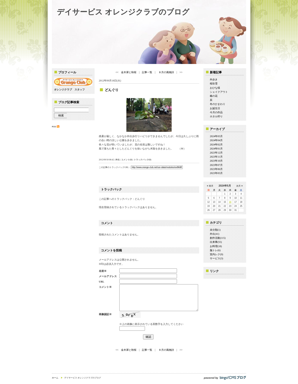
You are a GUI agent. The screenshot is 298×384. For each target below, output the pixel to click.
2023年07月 (216, 165)
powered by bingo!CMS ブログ (225, 378)
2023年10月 (216, 160)
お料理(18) (216, 246)
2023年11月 (216, 156)
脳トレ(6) (215, 250)
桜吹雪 (214, 83)
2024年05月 (216, 136)
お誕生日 (215, 108)
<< (116, 72)
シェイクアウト (219, 91)
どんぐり (111, 90)
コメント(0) (126, 159)
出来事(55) (216, 242)
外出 (117, 159)
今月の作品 (216, 112)
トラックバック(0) (142, 159)
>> (181, 72)
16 (230, 202)
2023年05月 (216, 173)
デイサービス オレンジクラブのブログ (123, 12)
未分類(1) (215, 229)
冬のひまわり (217, 104)
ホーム (55, 378)
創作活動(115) (218, 237)
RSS (54, 126)
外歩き (214, 79)
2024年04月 (216, 140)
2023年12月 (216, 152)
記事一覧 (147, 72)
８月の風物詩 (166, 72)
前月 (211, 186)
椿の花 (214, 95)
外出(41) (214, 233)
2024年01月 (216, 148)
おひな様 (215, 87)
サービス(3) (216, 258)
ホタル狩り (216, 116)
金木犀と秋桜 (128, 72)
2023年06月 (216, 169)
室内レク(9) (216, 254)
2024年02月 (216, 144)
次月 (238, 186)
